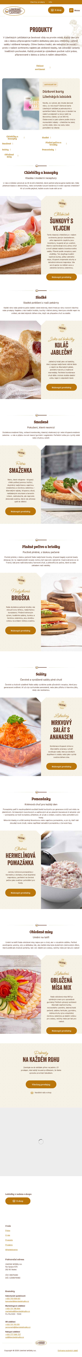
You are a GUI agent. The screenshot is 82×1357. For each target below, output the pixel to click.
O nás (7, 1235)
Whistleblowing (11, 1250)
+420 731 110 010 (12, 1324)
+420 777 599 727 (13, 1334)
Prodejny (9, 1245)
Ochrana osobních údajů (68, 1350)
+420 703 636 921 (12, 1298)
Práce (7, 1230)
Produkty (9, 1240)
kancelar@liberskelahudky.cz (17, 1301)
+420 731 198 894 (12, 1308)
